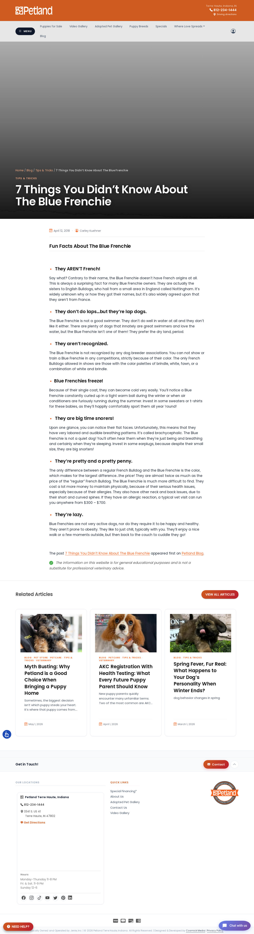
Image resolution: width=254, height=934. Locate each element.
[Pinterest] (63, 898)
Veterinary (43, 660)
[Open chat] (233, 925)
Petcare (56, 657)
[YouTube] (47, 898)
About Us (117, 797)
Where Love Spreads (188, 26)
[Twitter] (55, 898)
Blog (43, 36)
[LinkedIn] (70, 898)
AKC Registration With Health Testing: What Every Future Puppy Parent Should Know (126, 676)
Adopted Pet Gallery (108, 26)
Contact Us (118, 808)
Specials (161, 26)
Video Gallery (78, 26)
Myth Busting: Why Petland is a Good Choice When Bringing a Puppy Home (47, 679)
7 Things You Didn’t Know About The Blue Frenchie (107, 553)
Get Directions (32, 822)
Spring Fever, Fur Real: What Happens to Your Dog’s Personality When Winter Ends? (200, 677)
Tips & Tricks (44, 170)
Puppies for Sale (51, 26)
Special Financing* (123, 791)
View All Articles (220, 594)
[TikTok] (39, 898)
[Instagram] (31, 898)
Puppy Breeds (139, 26)
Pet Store (41, 657)
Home (19, 170)
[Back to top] (235, 764)
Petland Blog (192, 553)
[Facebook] (23, 898)
